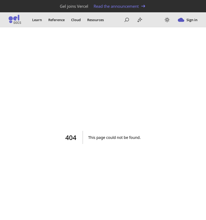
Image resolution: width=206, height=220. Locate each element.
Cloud (76, 19)
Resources (95, 19)
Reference (56, 19)
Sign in (187, 19)
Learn (37, 19)
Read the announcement (120, 6)
